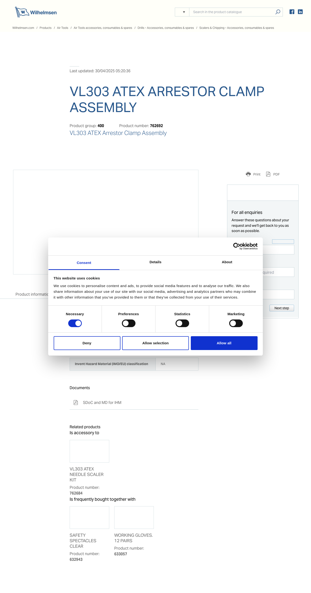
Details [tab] (155, 262)
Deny (87, 343)
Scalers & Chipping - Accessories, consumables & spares (236, 28)
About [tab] (227, 262)
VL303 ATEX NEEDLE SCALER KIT (87, 474)
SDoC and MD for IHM (97, 402)
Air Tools (62, 28)
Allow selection (155, 343)
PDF (276, 174)
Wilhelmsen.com (23, 28)
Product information (33, 294)
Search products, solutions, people (278, 12)
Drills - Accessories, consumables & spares (166, 28)
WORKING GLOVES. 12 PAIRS (133, 538)
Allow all (224, 343)
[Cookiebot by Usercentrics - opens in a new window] (237, 246)
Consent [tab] (84, 262)
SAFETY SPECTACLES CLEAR (83, 541)
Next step (282, 308)
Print (256, 174)
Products (46, 28)
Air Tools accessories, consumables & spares (103, 28)
